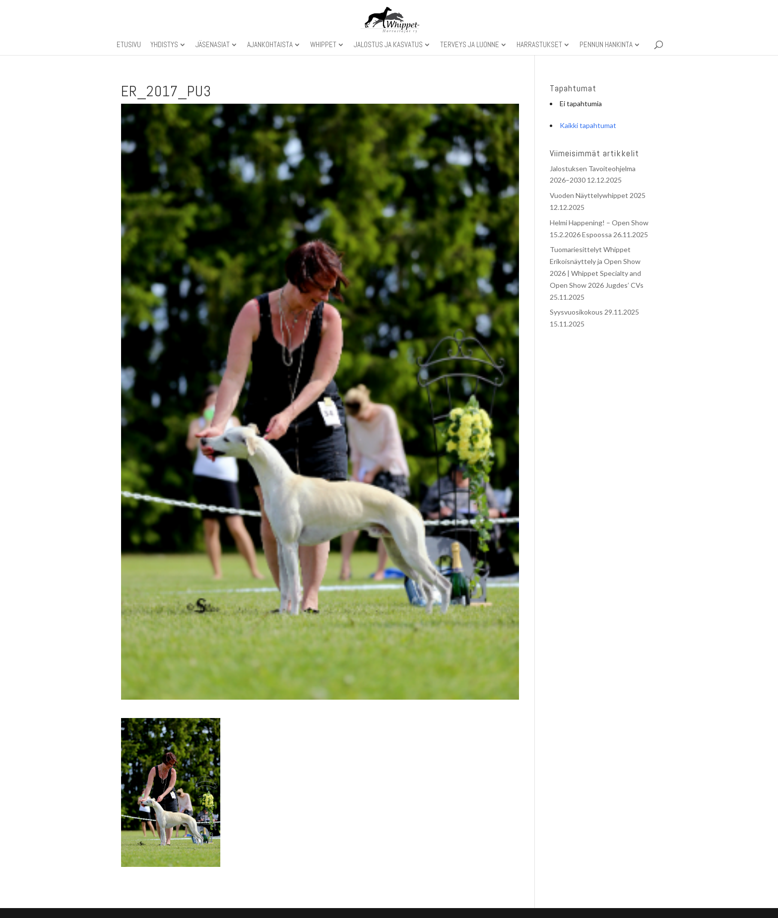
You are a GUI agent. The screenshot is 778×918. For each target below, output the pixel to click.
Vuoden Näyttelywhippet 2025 (598, 195)
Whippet (323, 45)
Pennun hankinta (606, 45)
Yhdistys (164, 45)
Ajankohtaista (270, 45)
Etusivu (129, 45)
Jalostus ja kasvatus (388, 45)
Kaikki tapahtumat (588, 125)
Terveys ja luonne (469, 45)
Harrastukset (539, 45)
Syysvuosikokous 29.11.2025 (594, 312)
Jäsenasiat (212, 45)
